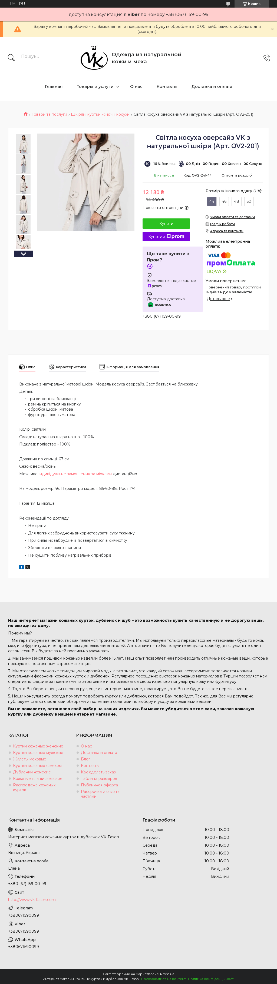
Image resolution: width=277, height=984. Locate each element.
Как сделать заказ (98, 772)
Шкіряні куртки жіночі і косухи (100, 114)
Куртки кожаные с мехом (37, 765)
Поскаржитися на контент (163, 979)
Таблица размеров (99, 778)
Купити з (166, 236)
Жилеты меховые (29, 759)
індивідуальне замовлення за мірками (75, 473)
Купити (166, 223)
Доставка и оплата (212, 86)
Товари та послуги (49, 114)
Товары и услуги (95, 86)
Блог (85, 759)
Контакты (167, 86)
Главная (54, 86)
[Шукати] (11, 58)
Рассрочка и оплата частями (100, 794)
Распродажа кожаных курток (34, 787)
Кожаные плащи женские (37, 778)
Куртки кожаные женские (38, 746)
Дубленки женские (32, 772)
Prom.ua (167, 974)
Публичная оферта (99, 785)
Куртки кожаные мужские (38, 752)
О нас (136, 86)
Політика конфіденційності (211, 979)
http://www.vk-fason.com (32, 899)
